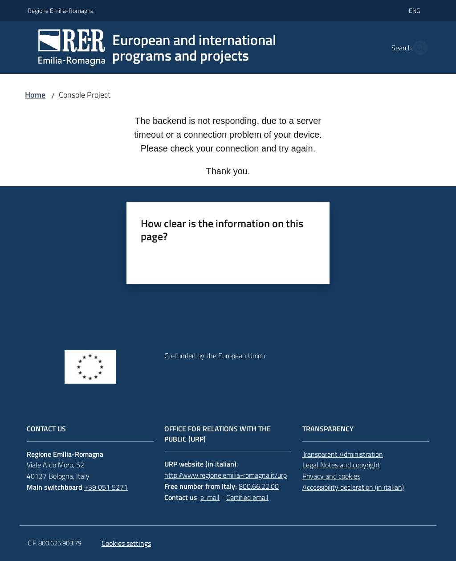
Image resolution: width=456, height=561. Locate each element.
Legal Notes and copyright (341, 464)
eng (414, 10)
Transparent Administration (342, 454)
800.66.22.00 (259, 486)
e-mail (210, 497)
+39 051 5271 (106, 487)
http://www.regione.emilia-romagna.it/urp (225, 475)
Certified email (247, 497)
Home (35, 95)
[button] (417, 47)
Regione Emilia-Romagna (61, 10)
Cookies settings (126, 543)
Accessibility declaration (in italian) (353, 487)
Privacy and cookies (331, 476)
